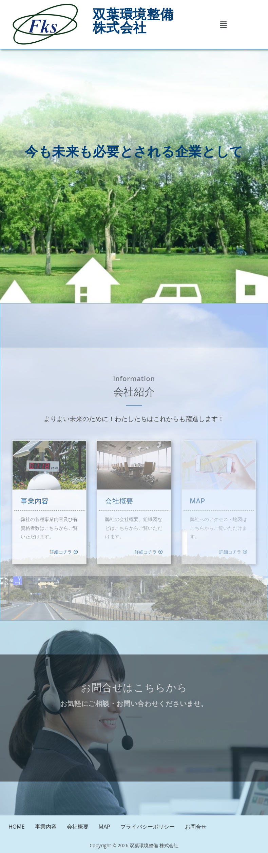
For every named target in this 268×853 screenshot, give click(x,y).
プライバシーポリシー (147, 826)
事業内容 (46, 826)
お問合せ (196, 826)
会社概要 (78, 826)
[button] (223, 24)
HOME (16, 826)
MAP (104, 826)
